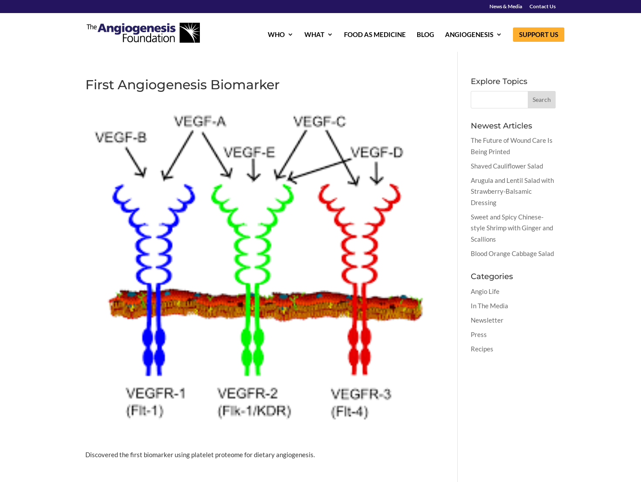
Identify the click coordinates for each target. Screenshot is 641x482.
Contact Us (543, 7)
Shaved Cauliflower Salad (507, 166)
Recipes (482, 349)
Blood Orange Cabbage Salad (512, 253)
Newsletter (487, 320)
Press (479, 334)
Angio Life (485, 291)
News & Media (505, 7)
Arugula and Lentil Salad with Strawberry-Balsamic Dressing (512, 191)
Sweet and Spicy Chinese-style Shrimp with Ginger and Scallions (512, 228)
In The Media (489, 306)
